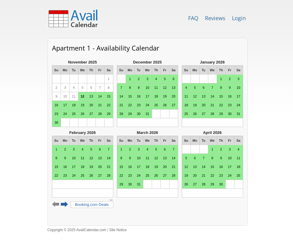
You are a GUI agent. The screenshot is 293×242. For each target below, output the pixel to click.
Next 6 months (64, 204)
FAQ (193, 18)
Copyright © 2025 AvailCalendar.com (76, 230)
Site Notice (118, 230)
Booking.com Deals (92, 204)
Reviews (215, 18)
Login (239, 18)
